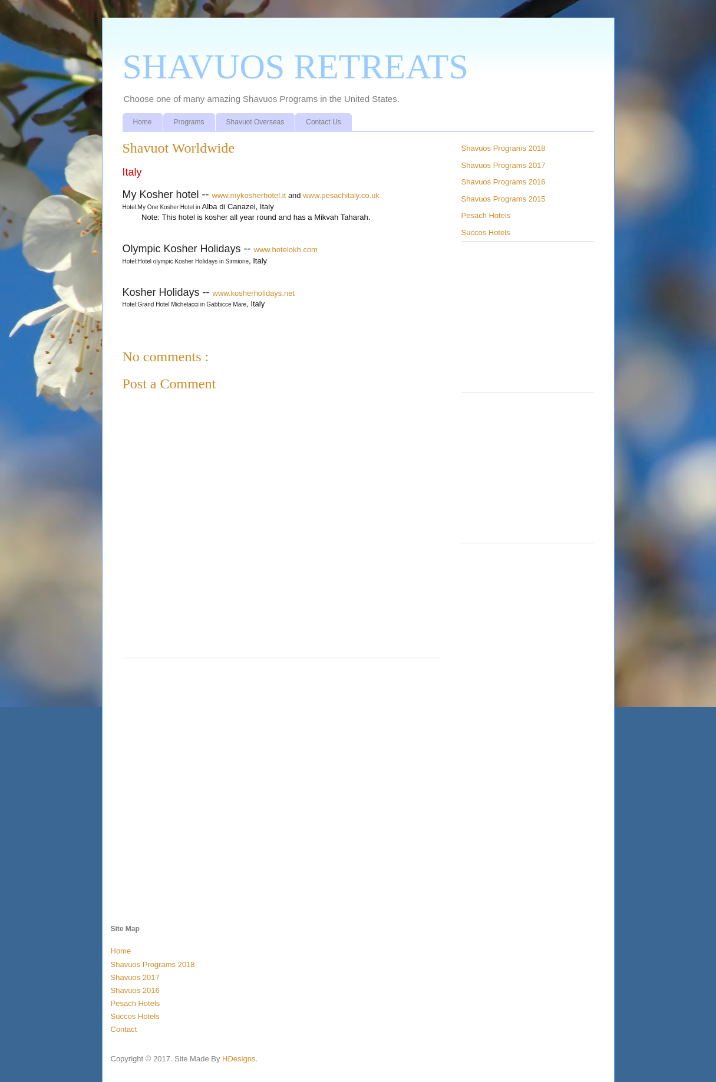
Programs (189, 122)
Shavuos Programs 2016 (503, 181)
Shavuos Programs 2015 (503, 198)
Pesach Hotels (486, 215)
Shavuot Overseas (255, 122)
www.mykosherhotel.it (249, 195)
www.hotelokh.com (286, 249)
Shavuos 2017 (135, 977)
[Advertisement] (281, 765)
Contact (124, 1029)
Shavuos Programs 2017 (503, 165)
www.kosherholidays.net (254, 293)
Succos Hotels (485, 232)
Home (142, 122)
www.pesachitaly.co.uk (341, 195)
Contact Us (323, 122)
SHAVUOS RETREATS (295, 66)
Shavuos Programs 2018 (503, 148)
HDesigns (238, 1058)
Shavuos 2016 (135, 990)
